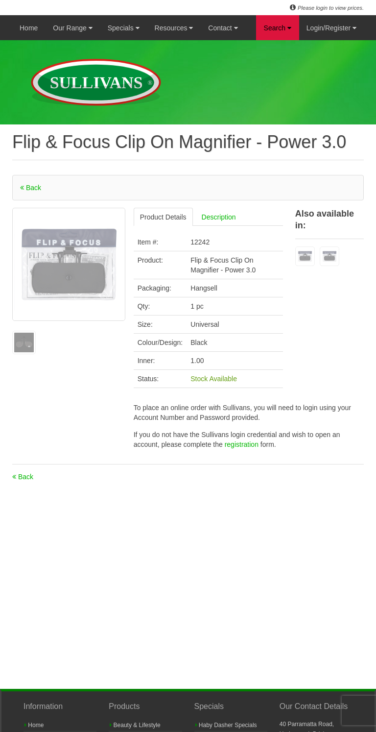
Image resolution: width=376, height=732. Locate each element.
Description (219, 217)
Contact (222, 28)
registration (242, 444)
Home (29, 28)
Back (30, 188)
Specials (124, 28)
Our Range (72, 28)
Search (277, 28)
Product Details (163, 217)
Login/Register (331, 28)
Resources (174, 28)
